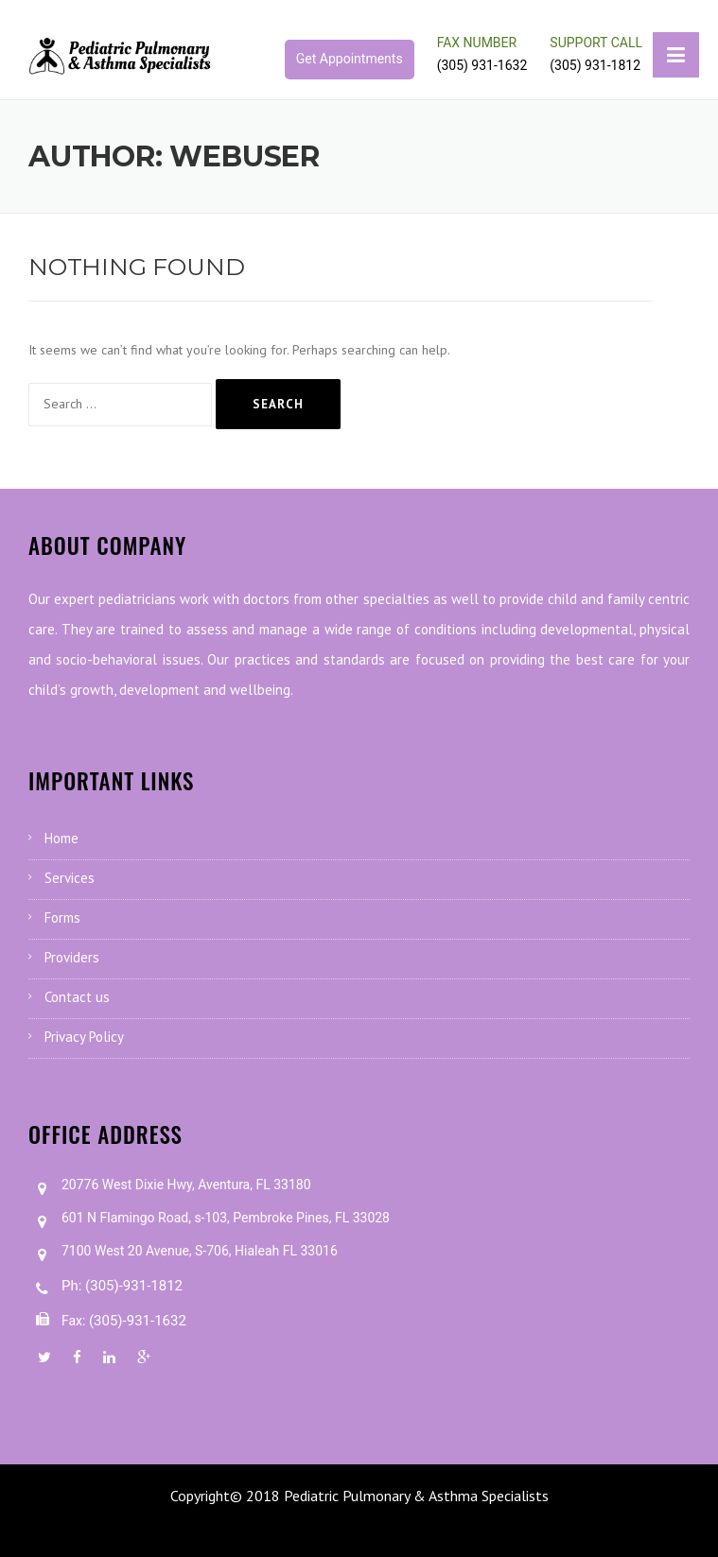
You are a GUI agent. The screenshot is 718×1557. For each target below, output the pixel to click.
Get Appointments (349, 58)
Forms (62, 917)
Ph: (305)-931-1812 (122, 1285)
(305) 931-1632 (482, 65)
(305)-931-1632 (137, 1320)
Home (61, 838)
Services (69, 878)
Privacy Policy (84, 1037)
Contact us (77, 997)
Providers (71, 957)
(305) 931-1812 (595, 65)
